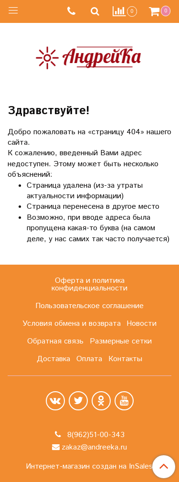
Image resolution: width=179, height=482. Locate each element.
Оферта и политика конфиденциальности (89, 284)
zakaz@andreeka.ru (94, 447)
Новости (141, 323)
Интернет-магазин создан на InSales (89, 467)
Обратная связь (55, 341)
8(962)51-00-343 (95, 434)
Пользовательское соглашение (89, 305)
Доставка (53, 358)
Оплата (89, 358)
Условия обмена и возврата (71, 323)
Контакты (125, 358)
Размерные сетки (121, 341)
